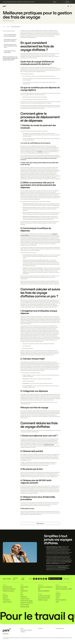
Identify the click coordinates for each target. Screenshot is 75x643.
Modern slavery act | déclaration (26, 630)
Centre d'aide (22, 578)
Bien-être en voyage (42, 600)
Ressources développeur (44, 591)
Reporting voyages (24, 606)
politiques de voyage (49, 444)
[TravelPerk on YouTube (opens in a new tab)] (44, 579)
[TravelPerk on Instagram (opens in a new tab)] (39, 579)
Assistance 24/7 (24, 591)
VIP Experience (6, 600)
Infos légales (22, 631)
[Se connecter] (68, 6)
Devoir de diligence (24, 604)
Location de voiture (24, 598)
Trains (21, 594)
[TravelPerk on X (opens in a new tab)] (36, 579)
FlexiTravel (5, 596)
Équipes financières (7, 587)
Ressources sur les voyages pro (45, 587)
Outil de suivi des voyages (26, 600)
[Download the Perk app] (55, 578)
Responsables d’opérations (9, 589)
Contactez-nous (15, 578)
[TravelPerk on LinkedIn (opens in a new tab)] (34, 579)
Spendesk (40, 151)
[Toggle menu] (71, 6)
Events (22, 589)
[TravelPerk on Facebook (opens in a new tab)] (41, 579)
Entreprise (58, 594)
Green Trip (5, 598)
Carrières (58, 596)
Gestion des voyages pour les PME (64, 589)
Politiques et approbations (26, 602)
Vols (21, 593)
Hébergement (23, 596)
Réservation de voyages (61, 587)
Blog (39, 589)
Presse (57, 601)
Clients (57, 598)
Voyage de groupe (7, 601)
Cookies (21, 628)
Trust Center (40, 628)
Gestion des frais (24, 587)
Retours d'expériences (61, 600)
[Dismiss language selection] (71, 2)
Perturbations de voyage (44, 598)
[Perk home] (5, 6)
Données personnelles (60, 628)
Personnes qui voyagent (8, 591)
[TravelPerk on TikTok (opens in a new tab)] (46, 579)
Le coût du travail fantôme (44, 596)
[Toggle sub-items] (18, 31)
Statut (30, 578)
